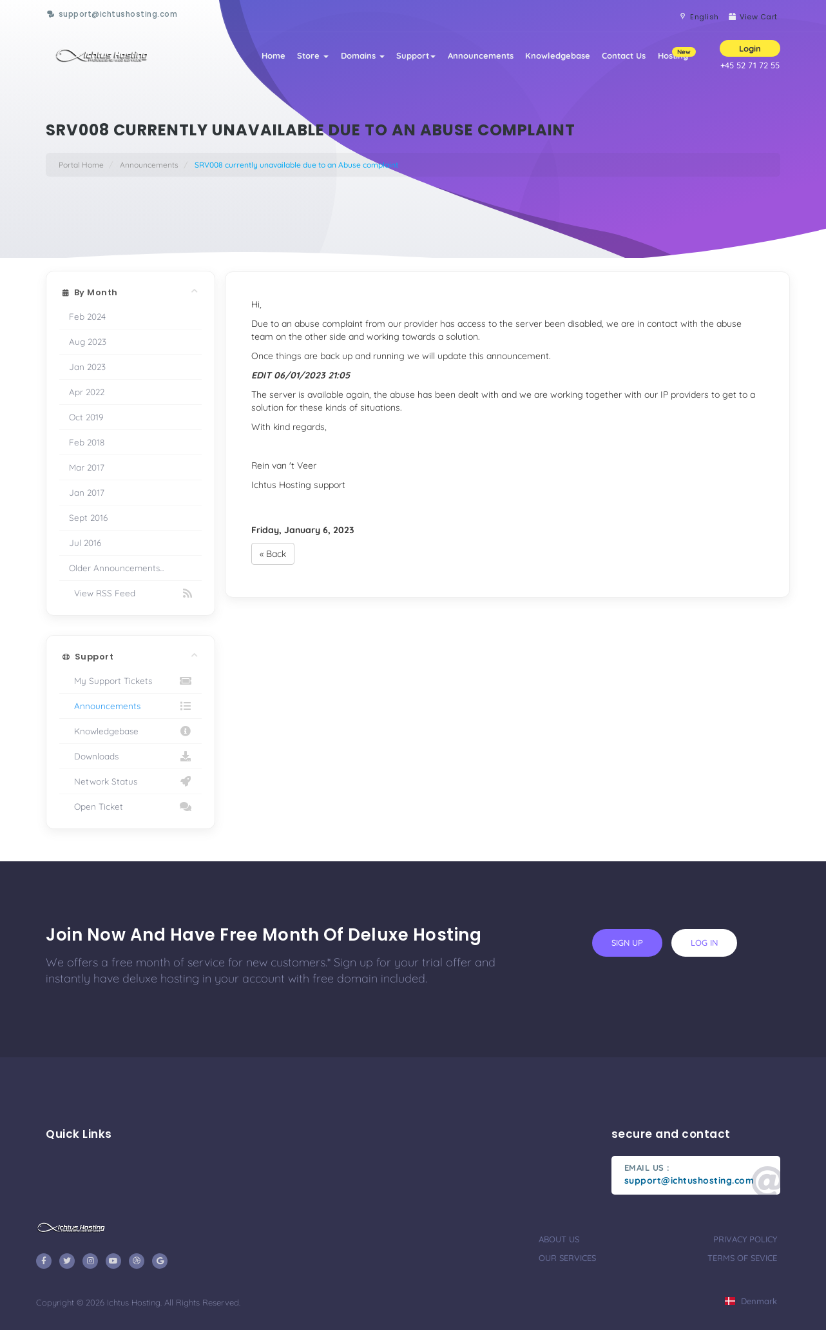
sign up (627, 942)
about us (559, 1239)
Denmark (751, 1301)
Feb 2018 (86, 441)
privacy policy (745, 1239)
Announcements (468, 59)
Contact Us (618, 59)
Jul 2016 (85, 542)
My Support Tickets (130, 681)
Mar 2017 (86, 467)
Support (399, 59)
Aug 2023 (87, 341)
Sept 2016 (88, 517)
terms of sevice (742, 1258)
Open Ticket (130, 806)
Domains (343, 59)
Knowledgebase (548, 59)
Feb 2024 (87, 316)
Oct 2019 (86, 416)
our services (567, 1258)
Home (246, 59)
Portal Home (81, 165)
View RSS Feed (130, 593)
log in (704, 942)
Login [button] (750, 52)
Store (289, 59)
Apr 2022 (86, 391)
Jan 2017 (86, 492)
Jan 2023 (87, 366)
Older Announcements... (116, 567)
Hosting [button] (675, 55)
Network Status (130, 781)
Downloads (130, 756)
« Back (273, 554)
